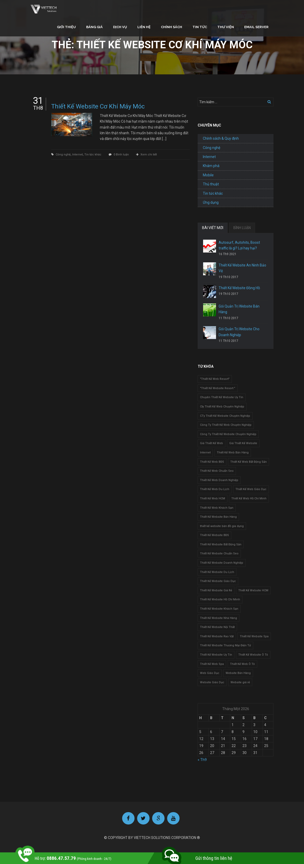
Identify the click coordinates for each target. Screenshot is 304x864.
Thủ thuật (211, 184)
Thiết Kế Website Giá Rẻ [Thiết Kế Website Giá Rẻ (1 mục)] (216, 590)
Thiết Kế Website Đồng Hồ (239, 288)
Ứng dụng (211, 202)
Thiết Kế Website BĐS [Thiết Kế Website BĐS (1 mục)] (214, 535)
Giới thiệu (66, 27)
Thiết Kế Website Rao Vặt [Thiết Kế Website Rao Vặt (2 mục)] (217, 636)
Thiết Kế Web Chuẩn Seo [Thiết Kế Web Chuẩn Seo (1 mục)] (217, 471)
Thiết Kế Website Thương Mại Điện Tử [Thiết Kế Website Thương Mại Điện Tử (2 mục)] (225, 645)
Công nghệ (63, 154)
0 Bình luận (121, 154)
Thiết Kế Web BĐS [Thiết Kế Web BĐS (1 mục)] (212, 462)
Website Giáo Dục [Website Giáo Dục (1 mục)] (212, 682)
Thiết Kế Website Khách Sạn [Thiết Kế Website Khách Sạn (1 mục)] (219, 608)
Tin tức (199, 27)
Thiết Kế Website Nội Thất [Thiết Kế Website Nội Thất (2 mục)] (217, 627)
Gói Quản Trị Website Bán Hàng (239, 309)
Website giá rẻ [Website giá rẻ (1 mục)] (240, 682)
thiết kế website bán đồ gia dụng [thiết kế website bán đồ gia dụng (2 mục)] (222, 526)
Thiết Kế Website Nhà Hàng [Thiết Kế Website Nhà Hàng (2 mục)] (218, 618)
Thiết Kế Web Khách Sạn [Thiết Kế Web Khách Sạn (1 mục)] (216, 507)
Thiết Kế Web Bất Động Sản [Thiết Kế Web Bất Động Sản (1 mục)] (248, 462)
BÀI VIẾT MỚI (212, 228)
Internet (77, 154)
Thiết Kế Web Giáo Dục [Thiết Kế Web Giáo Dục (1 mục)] (250, 489)
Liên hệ (144, 27)
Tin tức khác (92, 154)
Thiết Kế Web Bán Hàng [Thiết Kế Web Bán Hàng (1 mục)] (233, 452)
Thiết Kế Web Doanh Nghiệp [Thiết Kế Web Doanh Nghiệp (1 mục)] (219, 480)
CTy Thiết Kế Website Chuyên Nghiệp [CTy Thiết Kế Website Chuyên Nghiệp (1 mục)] (225, 416)
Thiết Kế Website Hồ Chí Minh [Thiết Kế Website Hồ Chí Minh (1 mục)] (220, 599)
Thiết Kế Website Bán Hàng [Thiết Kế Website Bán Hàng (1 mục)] (218, 517)
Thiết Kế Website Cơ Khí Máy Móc (98, 106)
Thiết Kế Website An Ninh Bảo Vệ (242, 268)
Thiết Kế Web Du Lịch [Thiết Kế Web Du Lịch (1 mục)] (214, 489)
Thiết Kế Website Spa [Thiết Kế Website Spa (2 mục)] (254, 636)
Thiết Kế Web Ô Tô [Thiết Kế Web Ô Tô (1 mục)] (242, 664)
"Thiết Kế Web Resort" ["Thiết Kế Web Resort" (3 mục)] (214, 379)
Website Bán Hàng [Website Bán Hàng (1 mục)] (238, 673)
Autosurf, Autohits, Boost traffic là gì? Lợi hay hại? (239, 245)
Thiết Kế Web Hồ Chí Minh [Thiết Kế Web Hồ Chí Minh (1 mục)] (248, 498)
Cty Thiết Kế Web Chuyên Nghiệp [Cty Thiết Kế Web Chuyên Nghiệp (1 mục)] (222, 406)
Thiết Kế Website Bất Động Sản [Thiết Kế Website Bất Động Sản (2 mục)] (220, 544)
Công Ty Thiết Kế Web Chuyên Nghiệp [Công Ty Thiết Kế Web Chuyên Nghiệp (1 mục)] (225, 425)
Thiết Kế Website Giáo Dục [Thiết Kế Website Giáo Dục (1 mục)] (218, 581)
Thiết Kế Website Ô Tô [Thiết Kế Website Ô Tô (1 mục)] (253, 654)
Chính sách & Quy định (221, 138)
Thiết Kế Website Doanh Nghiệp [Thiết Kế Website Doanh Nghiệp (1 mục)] (221, 562)
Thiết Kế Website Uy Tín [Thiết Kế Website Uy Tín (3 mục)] (216, 654)
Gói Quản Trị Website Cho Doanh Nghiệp (239, 332)
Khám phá (211, 166)
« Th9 (202, 760)
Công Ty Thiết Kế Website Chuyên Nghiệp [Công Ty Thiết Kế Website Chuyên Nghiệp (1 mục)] (228, 434)
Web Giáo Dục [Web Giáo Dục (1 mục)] (209, 673)
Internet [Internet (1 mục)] (205, 452)
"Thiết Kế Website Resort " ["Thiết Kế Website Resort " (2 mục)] (217, 388)
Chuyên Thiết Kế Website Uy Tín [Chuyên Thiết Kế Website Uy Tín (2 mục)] (221, 397)
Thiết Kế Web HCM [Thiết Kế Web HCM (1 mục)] (212, 498)
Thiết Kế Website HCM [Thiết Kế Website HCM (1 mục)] (253, 590)
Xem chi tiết (148, 154)
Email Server (256, 27)
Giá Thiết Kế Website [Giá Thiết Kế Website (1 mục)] (243, 443)
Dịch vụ (120, 27)
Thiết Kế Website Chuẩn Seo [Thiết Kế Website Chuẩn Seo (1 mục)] (219, 553)
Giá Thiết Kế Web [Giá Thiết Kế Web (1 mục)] (211, 443)
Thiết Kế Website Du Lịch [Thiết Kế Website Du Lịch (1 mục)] (217, 572)
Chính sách (171, 27)
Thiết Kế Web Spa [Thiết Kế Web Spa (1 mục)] (212, 664)
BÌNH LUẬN (242, 228)
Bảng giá (94, 27)
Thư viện (225, 27)
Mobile (208, 175)
